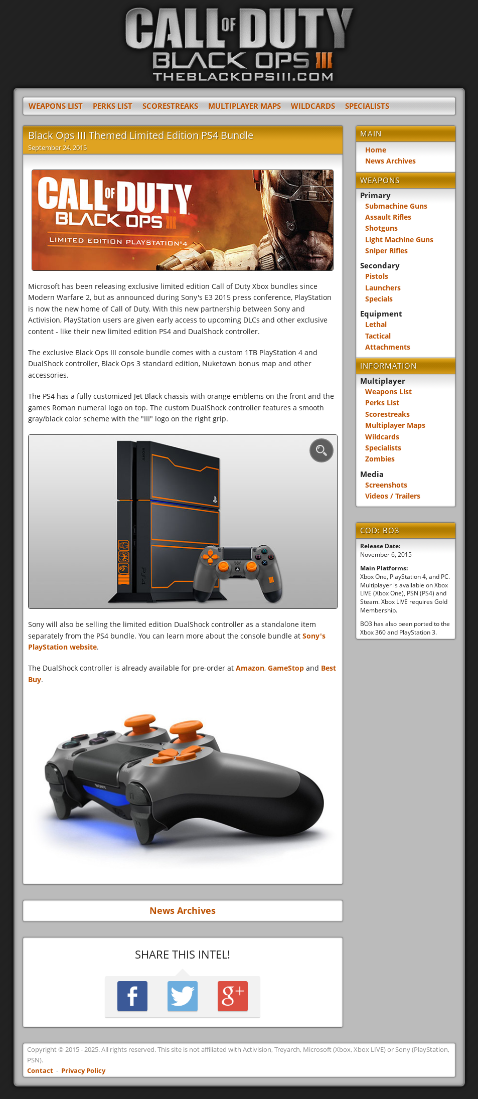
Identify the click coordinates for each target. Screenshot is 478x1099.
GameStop (286, 668)
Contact (40, 1070)
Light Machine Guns (399, 239)
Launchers (383, 287)
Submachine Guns (396, 206)
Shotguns (381, 228)
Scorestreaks (170, 106)
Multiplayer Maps (244, 106)
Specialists (367, 106)
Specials (379, 298)
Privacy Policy (83, 1070)
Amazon (250, 668)
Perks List (112, 106)
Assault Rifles (388, 217)
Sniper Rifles (386, 250)
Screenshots (386, 485)
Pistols (376, 276)
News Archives (182, 910)
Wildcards (313, 106)
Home (375, 149)
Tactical (378, 336)
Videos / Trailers (392, 496)
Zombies (380, 458)
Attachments (387, 347)
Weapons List (56, 106)
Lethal (376, 324)
